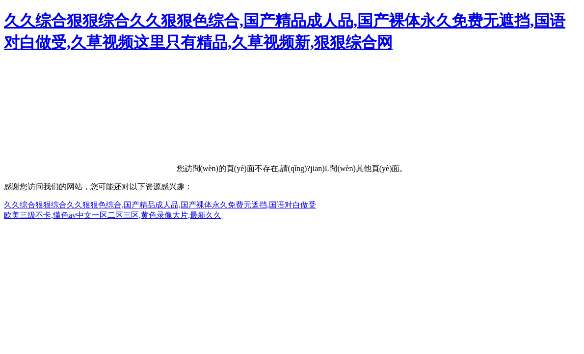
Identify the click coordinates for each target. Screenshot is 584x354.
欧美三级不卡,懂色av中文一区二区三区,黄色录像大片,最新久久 (112, 215)
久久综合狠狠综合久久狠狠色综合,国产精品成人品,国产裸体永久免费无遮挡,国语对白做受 (160, 205)
